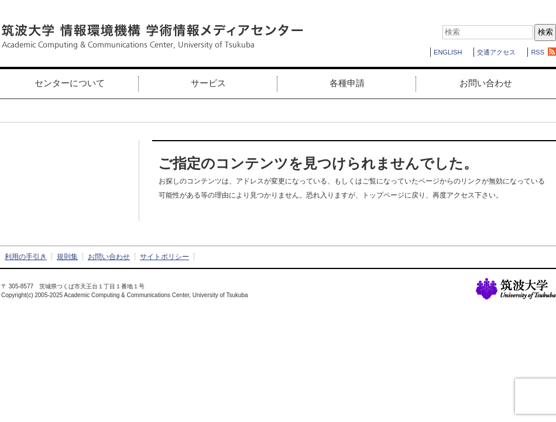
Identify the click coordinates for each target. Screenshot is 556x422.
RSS (537, 52)
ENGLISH (448, 52)
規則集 (67, 257)
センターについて (70, 83)
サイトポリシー (164, 257)
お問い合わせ (485, 83)
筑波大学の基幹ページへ (516, 289)
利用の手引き (26, 257)
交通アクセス (496, 52)
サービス (208, 83)
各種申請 (347, 83)
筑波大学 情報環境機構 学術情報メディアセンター (152, 37)
